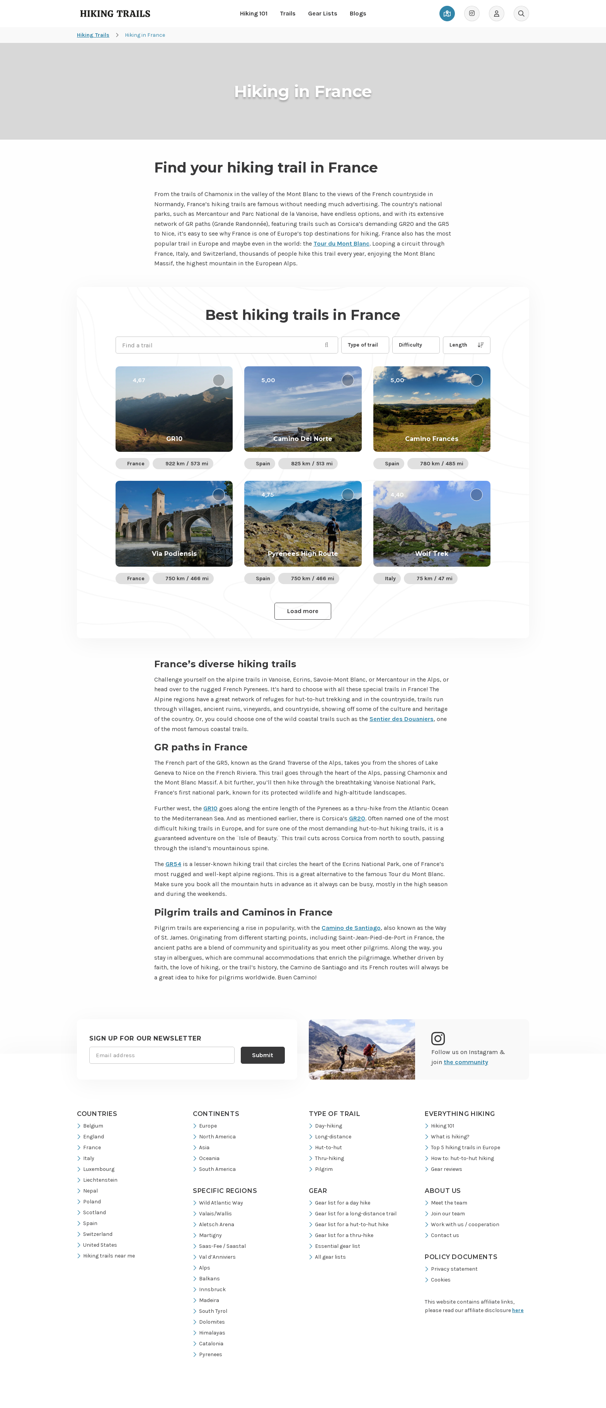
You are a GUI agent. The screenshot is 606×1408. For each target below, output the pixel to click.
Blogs (358, 13)
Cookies (438, 1279)
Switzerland (94, 1234)
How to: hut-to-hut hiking (459, 1158)
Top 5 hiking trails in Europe (462, 1147)
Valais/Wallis (212, 1213)
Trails (288, 13)
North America (214, 1136)
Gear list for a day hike (339, 1203)
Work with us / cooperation (462, 1224)
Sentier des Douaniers (401, 719)
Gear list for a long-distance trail (353, 1213)
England (90, 1136)
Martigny (207, 1235)
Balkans (206, 1278)
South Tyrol (210, 1311)
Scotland (91, 1212)
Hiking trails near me (106, 1256)
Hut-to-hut (325, 1147)
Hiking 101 (253, 13)
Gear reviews (443, 1169)
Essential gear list (334, 1246)
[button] (365, 345)
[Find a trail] (227, 345)
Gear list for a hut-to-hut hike (348, 1224)
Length (466, 345)
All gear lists (327, 1257)
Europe (205, 1126)
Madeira (206, 1300)
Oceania (206, 1158)
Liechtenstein (97, 1180)
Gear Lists (322, 13)
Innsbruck (209, 1289)
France (89, 1147)
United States (97, 1245)
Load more (302, 611)
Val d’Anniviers (214, 1257)
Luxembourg (95, 1169)
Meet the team (446, 1203)
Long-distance (330, 1136)
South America (214, 1169)
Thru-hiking (326, 1158)
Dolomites (209, 1322)
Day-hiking (325, 1126)
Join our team (445, 1213)
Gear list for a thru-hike (341, 1235)
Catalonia (208, 1343)
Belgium (90, 1126)
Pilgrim (321, 1169)
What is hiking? (447, 1136)
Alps (201, 1267)
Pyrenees (207, 1354)
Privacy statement (451, 1269)
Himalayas (209, 1332)
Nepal (87, 1191)
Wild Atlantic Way (218, 1203)
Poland (89, 1201)
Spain (87, 1223)
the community (466, 1062)
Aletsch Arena (213, 1224)
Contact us (442, 1235)
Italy (85, 1158)
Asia (201, 1147)
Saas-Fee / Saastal (219, 1246)
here (518, 1310)
